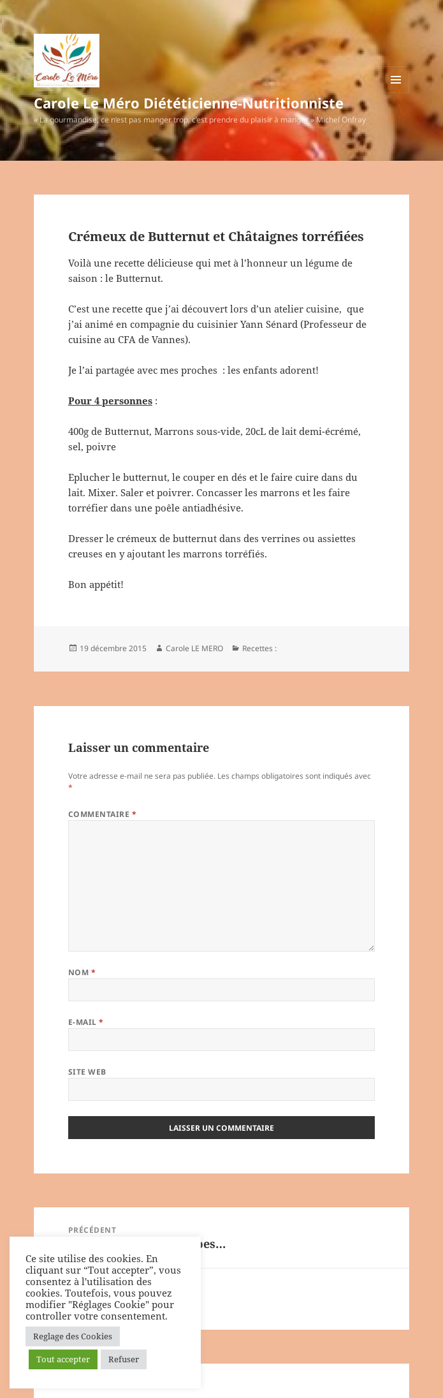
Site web (87, 1071)
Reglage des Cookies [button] (72, 1336)
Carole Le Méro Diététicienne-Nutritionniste (189, 102)
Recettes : (259, 648)
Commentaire (102, 814)
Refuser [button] (123, 1359)
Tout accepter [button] (63, 1359)
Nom (82, 972)
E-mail (86, 1022)
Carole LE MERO (194, 648)
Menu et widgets (396, 92)
